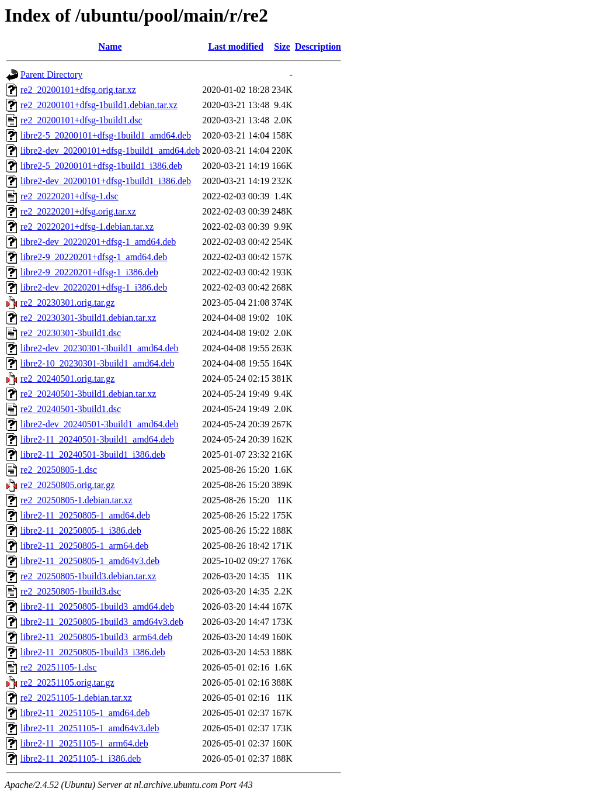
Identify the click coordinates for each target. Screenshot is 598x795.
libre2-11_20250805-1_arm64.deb (84, 546)
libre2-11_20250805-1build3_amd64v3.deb (101, 622)
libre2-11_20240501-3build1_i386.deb (92, 454)
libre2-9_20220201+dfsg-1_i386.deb (89, 272)
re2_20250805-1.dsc (58, 470)
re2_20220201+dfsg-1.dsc (69, 196)
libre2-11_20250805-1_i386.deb (80, 530)
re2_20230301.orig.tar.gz (67, 302)
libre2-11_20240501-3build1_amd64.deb (97, 439)
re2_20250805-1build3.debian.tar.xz (88, 576)
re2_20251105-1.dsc (58, 667)
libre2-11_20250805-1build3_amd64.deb (97, 606)
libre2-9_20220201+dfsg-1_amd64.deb (93, 257)
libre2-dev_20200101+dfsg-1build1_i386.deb (105, 181)
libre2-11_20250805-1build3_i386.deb (92, 652)
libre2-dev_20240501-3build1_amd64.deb (99, 424)
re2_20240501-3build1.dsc (70, 409)
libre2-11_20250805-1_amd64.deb (85, 515)
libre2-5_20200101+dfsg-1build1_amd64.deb (105, 135)
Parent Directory (51, 75)
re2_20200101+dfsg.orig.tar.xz (78, 90)
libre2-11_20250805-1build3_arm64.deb (96, 637)
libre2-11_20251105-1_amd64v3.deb (89, 728)
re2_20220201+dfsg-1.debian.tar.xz (87, 226)
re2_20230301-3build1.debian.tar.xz (88, 318)
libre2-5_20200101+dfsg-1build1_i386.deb (101, 166)
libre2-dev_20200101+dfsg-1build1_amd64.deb (110, 150)
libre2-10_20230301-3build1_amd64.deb (97, 363)
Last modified (235, 46)
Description (318, 46)
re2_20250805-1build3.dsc (70, 591)
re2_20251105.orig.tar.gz (67, 682)
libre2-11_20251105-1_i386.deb (80, 758)
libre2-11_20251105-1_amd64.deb (85, 713)
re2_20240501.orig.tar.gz (67, 378)
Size (282, 46)
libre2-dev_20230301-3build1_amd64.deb (99, 348)
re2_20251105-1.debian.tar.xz (76, 698)
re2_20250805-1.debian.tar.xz (76, 500)
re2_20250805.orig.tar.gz (67, 485)
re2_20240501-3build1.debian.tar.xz (88, 394)
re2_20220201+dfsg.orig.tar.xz (78, 211)
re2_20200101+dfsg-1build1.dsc (81, 120)
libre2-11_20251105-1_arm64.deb (84, 743)
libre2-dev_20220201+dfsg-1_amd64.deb (98, 242)
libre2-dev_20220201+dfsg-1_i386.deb (93, 287)
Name (110, 46)
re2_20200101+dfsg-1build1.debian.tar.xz (99, 105)
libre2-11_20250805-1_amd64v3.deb (89, 561)
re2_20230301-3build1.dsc (70, 333)
